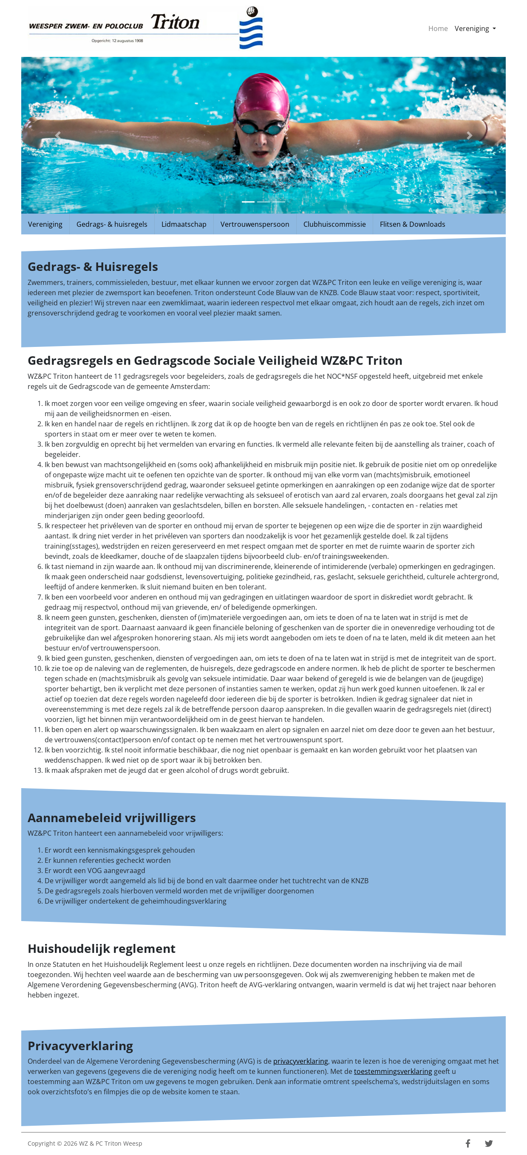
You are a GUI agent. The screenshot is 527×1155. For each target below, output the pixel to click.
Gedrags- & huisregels (111, 224)
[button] (57, 135)
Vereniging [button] (477, 28)
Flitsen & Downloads (412, 224)
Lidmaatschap (184, 224)
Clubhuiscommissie (334, 224)
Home (438, 28)
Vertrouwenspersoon (255, 224)
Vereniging (45, 224)
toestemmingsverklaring (393, 1071)
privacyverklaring (300, 1061)
